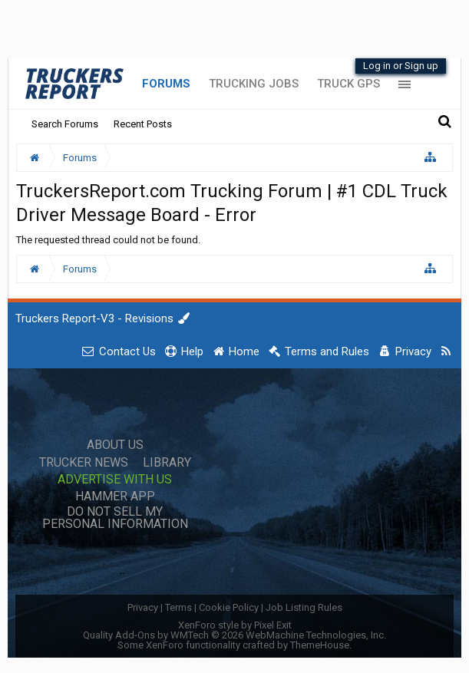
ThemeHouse (319, 645)
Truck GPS (348, 84)
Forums (166, 84)
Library (167, 463)
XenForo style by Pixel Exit (235, 625)
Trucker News (83, 463)
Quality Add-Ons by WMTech (234, 635)
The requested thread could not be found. (108, 240)
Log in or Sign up (400, 65)
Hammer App (115, 496)
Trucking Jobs (254, 84)
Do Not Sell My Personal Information (115, 518)
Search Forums (64, 124)
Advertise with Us (115, 479)
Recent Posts (143, 124)
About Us (115, 445)
